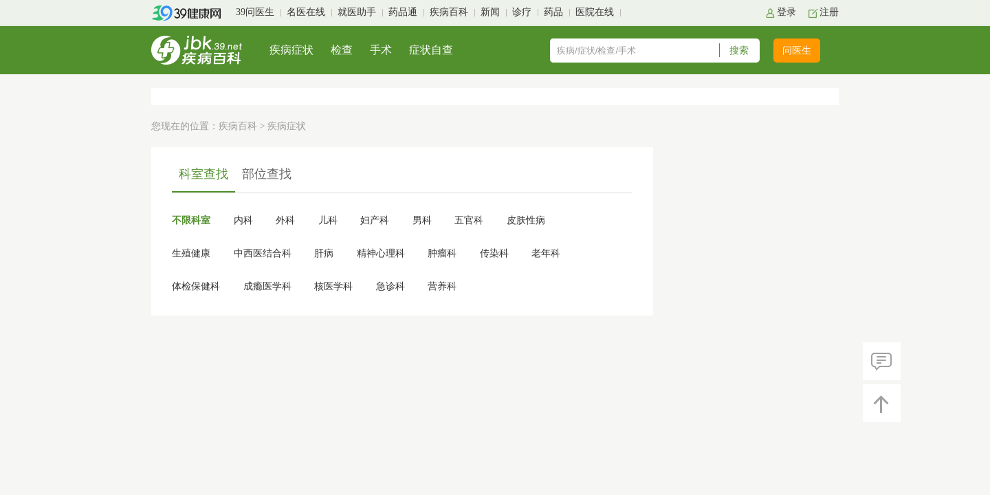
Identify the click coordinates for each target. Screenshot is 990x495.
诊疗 (521, 12)
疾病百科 (449, 12)
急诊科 (390, 286)
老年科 (545, 253)
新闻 (490, 12)
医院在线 (594, 12)
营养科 (442, 286)
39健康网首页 (190, 13)
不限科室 (191, 220)
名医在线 (306, 12)
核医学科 (333, 286)
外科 (285, 220)
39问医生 (255, 12)
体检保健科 (196, 286)
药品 (553, 12)
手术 (381, 50)
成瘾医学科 (267, 286)
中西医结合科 (263, 253)
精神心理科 (381, 253)
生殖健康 (191, 253)
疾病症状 (292, 50)
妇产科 (374, 220)
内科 (243, 220)
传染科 (494, 253)
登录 (786, 12)
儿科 (328, 220)
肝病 (323, 253)
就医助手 (357, 12)
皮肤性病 (526, 220)
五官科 (468, 220)
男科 (422, 220)
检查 (342, 50)
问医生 (796, 50)
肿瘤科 (442, 253)
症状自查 (431, 50)
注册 (829, 12)
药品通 (402, 12)
